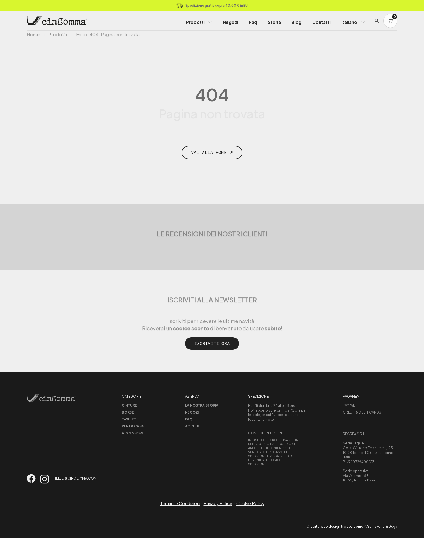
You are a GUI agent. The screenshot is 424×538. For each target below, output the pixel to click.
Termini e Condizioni (180, 503)
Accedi (192, 426)
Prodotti (195, 22)
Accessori (132, 433)
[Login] (376, 21)
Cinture (129, 405)
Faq (253, 22)
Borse (128, 412)
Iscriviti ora (212, 343)
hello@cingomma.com (75, 478)
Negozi (230, 22)
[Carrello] (390, 21)
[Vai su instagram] (44, 479)
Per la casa (133, 426)
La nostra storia (201, 405)
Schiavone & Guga (382, 526)
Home (33, 34)
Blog (296, 22)
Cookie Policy (250, 503)
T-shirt (129, 419)
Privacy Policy (218, 503)
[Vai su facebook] (31, 478)
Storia (274, 22)
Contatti (321, 22)
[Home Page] (57, 21)
